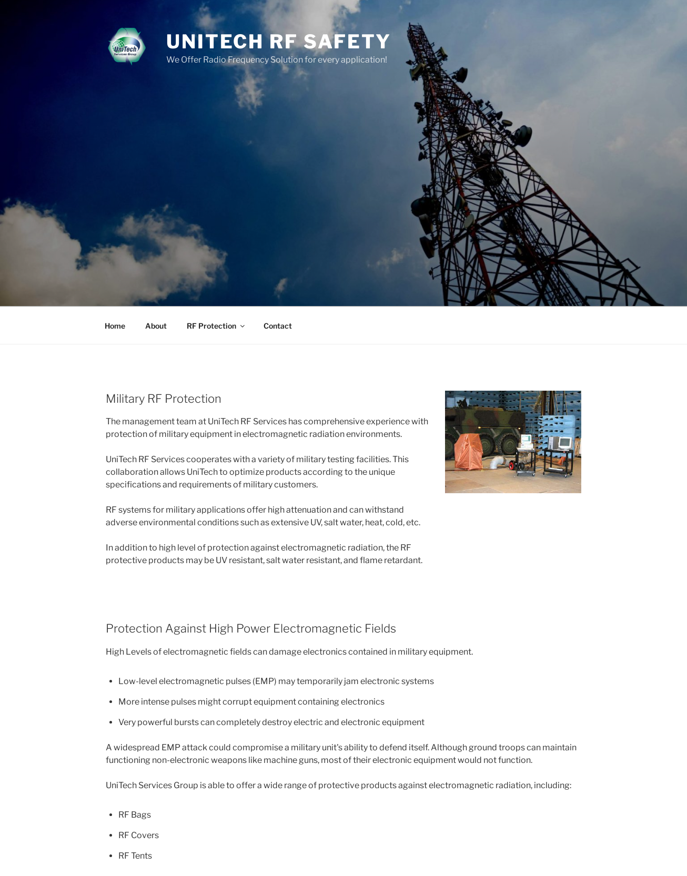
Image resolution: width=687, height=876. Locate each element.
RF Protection (216, 325)
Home (115, 325)
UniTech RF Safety (278, 41)
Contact (278, 325)
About (156, 325)
